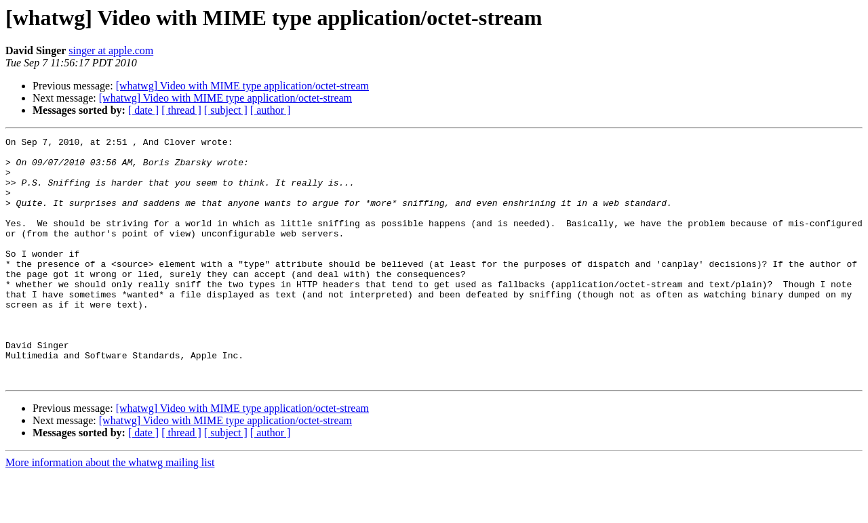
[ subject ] (226, 110)
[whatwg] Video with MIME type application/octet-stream (242, 85)
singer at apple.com (110, 50)
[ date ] (143, 110)
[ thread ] (181, 110)
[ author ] (270, 110)
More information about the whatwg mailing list (109, 511)
